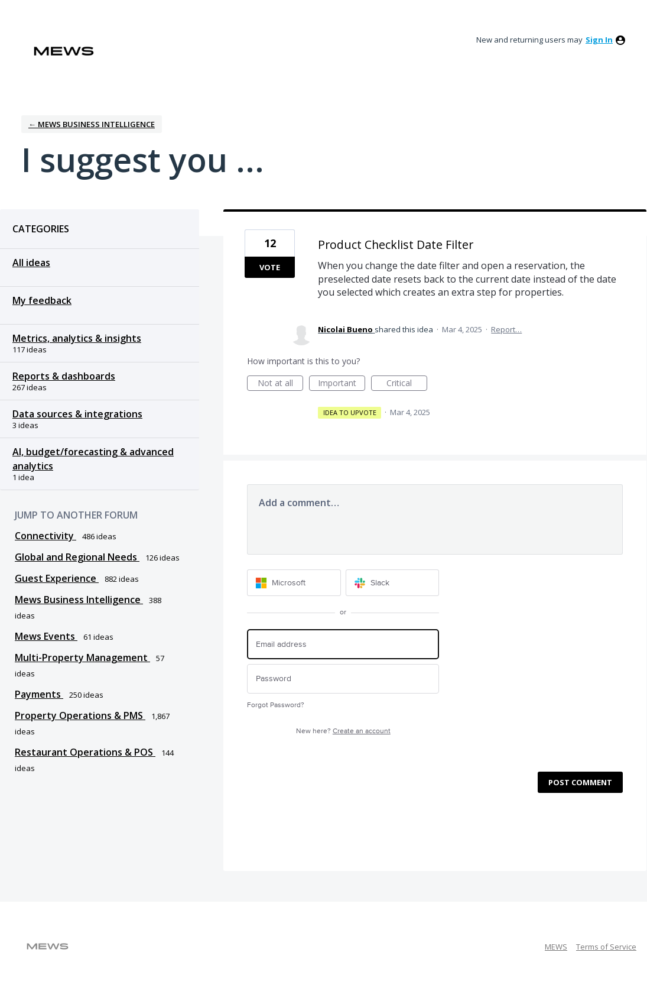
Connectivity (45, 535)
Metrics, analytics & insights (76, 338)
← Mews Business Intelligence (91, 124)
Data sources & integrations (77, 413)
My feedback (41, 300)
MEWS (556, 946)
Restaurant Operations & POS (85, 752)
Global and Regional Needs (77, 556)
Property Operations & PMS (80, 715)
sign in (599, 39)
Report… (506, 329)
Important (341, 384)
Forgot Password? (275, 705)
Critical (406, 384)
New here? (343, 731)
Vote (269, 267)
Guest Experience (57, 578)
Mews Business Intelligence (79, 599)
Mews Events (46, 636)
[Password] (343, 679)
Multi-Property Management (82, 657)
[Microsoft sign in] (294, 582)
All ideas (31, 262)
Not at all (281, 384)
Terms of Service (606, 946)
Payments (39, 694)
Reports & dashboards (63, 376)
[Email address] (343, 644)
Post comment (580, 782)
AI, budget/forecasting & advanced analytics (93, 458)
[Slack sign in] (393, 582)
